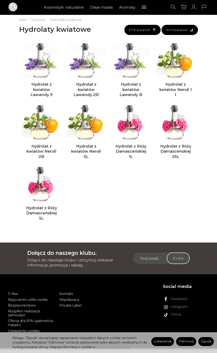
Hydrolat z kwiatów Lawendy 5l (131, 91)
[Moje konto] (193, 7)
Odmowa (186, 341)
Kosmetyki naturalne (64, 7)
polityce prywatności (112, 347)
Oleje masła (101, 7)
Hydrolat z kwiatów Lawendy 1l (42, 91)
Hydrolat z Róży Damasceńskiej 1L (130, 154)
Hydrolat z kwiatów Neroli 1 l (175, 91)
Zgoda (206, 341)
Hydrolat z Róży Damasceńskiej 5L (41, 218)
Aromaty (127, 7)
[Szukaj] (172, 7)
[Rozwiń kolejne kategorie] (144, 7)
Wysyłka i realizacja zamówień (24, 318)
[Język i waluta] (204, 7)
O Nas (13, 298)
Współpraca (69, 304)
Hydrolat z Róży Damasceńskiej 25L (175, 154)
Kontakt (66, 298)
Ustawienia (162, 341)
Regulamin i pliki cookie (28, 304)
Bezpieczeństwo (22, 310)
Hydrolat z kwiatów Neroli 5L (86, 154)
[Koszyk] (183, 7)
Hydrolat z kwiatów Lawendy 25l (86, 91)
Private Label (70, 310)
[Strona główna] (14, 7)
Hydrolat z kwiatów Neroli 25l (41, 154)
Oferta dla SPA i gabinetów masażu (30, 327)
